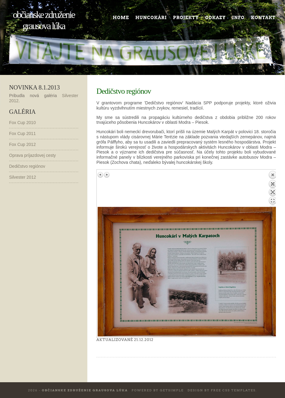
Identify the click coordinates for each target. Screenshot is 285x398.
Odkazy (215, 17)
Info (238, 17)
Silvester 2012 (22, 177)
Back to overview (272, 188)
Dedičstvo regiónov (27, 166)
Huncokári (150, 17)
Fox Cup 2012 (22, 144)
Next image (107, 175)
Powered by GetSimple (158, 390)
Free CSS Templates (233, 390)
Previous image (101, 175)
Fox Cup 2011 (22, 133)
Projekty (186, 17)
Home (121, 17)
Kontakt (263, 17)
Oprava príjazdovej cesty (32, 155)
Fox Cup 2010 (22, 122)
